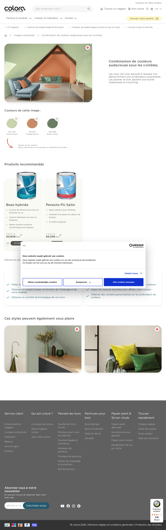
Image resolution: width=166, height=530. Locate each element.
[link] (148, 2)
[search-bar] (60, 9)
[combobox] (62, 9)
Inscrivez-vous (36, 505)
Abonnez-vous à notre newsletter (20, 489)
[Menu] (161, 500)
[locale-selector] (158, 8)
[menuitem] (19, 20)
